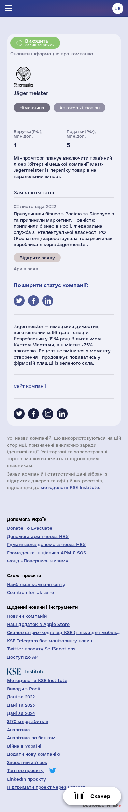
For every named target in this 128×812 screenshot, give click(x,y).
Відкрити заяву (37, 257)
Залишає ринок (39, 42)
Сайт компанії (30, 386)
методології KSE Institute (70, 487)
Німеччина (31, 107)
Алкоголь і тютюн (79, 107)
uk (117, 8)
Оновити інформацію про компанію (51, 53)
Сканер (100, 796)
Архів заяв (26, 268)
